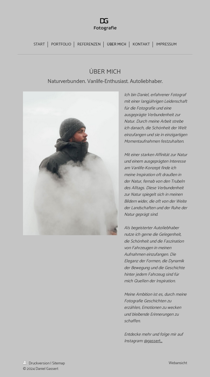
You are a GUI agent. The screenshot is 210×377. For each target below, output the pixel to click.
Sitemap (58, 363)
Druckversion (36, 363)
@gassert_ (153, 341)
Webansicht (178, 363)
